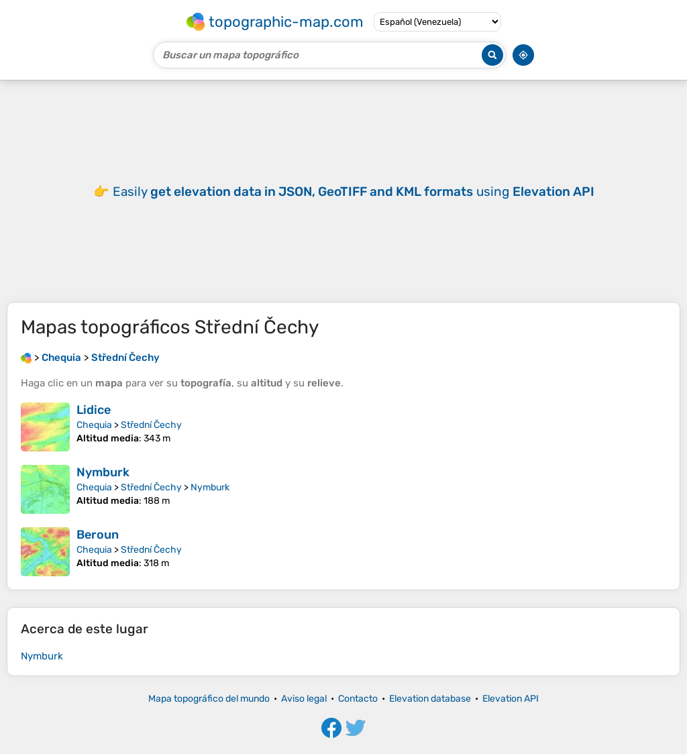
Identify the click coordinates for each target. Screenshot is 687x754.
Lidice (93, 409)
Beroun (97, 534)
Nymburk (102, 472)
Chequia (94, 425)
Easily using (353, 191)
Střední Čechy (151, 425)
